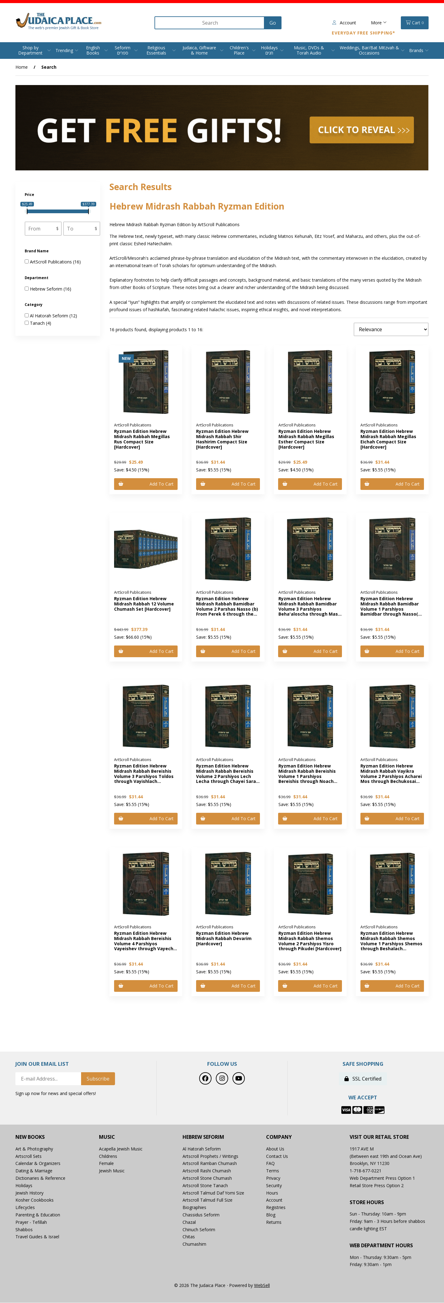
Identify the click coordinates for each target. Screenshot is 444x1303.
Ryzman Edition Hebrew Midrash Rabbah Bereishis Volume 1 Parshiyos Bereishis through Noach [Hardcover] (307, 776)
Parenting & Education (37, 1215)
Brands (416, 50)
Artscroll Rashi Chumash (207, 1171)
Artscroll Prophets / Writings (210, 1156)
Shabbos (24, 1230)
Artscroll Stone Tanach (205, 1186)
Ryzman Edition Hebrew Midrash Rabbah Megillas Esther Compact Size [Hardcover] (306, 439)
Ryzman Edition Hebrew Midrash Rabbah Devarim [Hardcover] (224, 938)
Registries (276, 1208)
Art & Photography (34, 1149)
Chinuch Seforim (199, 1230)
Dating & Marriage (33, 1171)
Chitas (189, 1237)
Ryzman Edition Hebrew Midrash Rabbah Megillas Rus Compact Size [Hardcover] (142, 439)
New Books (30, 1137)
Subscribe (98, 1079)
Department (37, 278)
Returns (274, 1222)
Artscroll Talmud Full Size (207, 1200)
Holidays (23, 1186)
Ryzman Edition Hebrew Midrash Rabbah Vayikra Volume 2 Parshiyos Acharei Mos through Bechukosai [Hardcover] (391, 776)
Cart (415, 22)
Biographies (194, 1208)
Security (274, 1186)
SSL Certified (362, 1079)
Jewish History (29, 1193)
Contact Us (277, 1156)
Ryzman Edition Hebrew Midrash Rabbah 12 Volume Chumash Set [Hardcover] (144, 604)
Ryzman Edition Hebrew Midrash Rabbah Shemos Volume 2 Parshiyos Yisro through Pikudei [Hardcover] (309, 941)
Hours (272, 1193)
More (379, 23)
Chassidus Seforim (201, 1215)
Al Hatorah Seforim (49, 316)
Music (107, 1137)
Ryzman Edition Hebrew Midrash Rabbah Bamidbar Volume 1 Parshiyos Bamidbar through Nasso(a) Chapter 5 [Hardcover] (391, 609)
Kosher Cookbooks (34, 1200)
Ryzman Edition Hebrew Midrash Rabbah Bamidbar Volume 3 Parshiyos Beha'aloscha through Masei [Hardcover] (310, 609)
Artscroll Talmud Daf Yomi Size (214, 1193)
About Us (275, 1149)
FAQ (270, 1164)
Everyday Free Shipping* (363, 33)
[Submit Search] (271, 22)
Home (21, 67)
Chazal (189, 1222)
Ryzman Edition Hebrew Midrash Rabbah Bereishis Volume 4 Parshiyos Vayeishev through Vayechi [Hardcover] (144, 943)
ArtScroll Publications (51, 262)
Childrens (108, 1156)
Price (30, 194)
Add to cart (145, 484)
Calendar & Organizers (37, 1164)
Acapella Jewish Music (120, 1149)
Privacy (273, 1178)
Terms (272, 1171)
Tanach (38, 323)
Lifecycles (25, 1208)
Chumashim (194, 1245)
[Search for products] (208, 22)
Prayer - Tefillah (31, 1222)
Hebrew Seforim (47, 289)
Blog (270, 1215)
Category (34, 305)
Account (344, 23)
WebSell (262, 1286)
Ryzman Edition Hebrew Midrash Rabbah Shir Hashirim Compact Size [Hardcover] (222, 439)
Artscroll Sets (28, 1156)
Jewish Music (112, 1171)
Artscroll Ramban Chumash (210, 1164)
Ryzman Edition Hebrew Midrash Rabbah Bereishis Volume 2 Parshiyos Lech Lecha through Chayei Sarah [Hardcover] (227, 776)
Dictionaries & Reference (40, 1178)
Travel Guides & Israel (37, 1237)
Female (106, 1164)
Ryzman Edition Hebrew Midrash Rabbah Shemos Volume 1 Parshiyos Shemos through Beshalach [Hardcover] (391, 943)
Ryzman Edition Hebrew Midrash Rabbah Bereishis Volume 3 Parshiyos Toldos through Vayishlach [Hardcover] (144, 776)
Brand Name (37, 251)
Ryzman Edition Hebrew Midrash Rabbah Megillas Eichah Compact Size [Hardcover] (388, 439)
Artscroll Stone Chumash (207, 1178)
